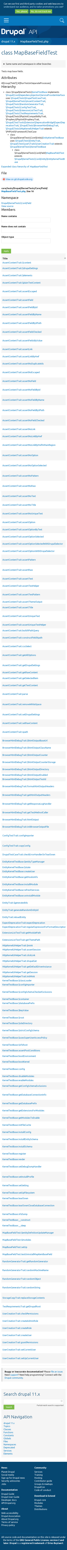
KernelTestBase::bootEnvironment (19, 1056)
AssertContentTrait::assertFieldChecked (21, 332)
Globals (7, 1438)
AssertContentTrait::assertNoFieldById (21, 389)
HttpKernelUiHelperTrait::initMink (18, 976)
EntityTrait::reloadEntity (14, 917)
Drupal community (14, 1378)
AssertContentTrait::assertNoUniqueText (22, 513)
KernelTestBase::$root (13, 1017)
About (4, 1509)
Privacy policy (8, 1525)
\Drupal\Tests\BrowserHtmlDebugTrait (39, 125)
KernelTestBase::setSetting (15, 1185)
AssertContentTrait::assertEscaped (19, 291)
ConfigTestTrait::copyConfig (16, 845)
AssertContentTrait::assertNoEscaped (21, 372)
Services (8, 1450)
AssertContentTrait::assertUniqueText (21, 616)
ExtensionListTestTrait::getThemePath (21, 940)
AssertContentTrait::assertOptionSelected (23, 536)
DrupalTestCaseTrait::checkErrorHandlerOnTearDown (28, 854)
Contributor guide (43, 1481)
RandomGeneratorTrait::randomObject (21, 1279)
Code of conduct (42, 1490)
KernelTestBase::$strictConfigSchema (20, 1030)
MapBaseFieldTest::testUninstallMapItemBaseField (27, 1254)
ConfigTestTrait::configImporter (18, 835)
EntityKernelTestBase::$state (16, 867)
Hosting (38, 1478)
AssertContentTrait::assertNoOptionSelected (24, 465)
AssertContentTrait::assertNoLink (18, 429)
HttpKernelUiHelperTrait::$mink (17, 945)
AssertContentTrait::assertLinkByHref (20, 356)
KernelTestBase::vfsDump (14, 1214)
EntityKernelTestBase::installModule (20, 884)
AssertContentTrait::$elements (17, 275)
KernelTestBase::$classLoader (17, 980)
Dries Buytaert (55, 1543)
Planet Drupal (8, 1472)
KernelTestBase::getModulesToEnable (21, 1118)
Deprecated (9, 1447)
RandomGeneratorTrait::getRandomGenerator (25, 1261)
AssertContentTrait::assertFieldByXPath (21, 323)
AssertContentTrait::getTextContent (20, 685)
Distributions (40, 1509)
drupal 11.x (8, 41)
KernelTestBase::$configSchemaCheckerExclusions (27, 992)
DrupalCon (39, 1487)
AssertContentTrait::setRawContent (20, 723)
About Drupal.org (9, 1519)
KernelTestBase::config (13, 1069)
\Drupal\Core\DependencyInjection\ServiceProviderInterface (35, 95)
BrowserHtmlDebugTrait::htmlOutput (20, 819)
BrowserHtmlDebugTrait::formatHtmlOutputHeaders (28, 786)
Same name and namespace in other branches (28, 64)
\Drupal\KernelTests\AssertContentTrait (25, 101)
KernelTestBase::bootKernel (15, 1061)
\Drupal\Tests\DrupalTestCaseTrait (28, 98)
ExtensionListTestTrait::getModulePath (21, 932)
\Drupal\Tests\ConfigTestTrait (21, 107)
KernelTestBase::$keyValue (15, 1010)
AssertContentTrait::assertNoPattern (20, 476)
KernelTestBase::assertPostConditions (21, 1050)
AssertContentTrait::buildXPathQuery (20, 630)
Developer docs (9, 1500)
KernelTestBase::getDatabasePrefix (19, 1103)
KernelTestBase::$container (15, 999)
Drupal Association (10, 1516)
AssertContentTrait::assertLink (17, 349)
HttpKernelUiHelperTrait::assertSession (21, 949)
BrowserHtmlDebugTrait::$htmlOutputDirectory (25, 769)
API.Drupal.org (8, 1503)
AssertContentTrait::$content (16, 262)
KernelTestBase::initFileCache (16, 1125)
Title (34, 258)
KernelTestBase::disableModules (18, 1076)
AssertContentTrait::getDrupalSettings (21, 665)
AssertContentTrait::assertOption (18, 522)
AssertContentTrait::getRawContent (20, 672)
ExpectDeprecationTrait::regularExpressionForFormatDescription (34, 927)
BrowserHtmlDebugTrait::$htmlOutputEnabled (25, 775)
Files (6, 1441)
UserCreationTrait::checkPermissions (20, 1313)
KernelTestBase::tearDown (15, 1198)
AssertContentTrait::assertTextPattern (21, 594)
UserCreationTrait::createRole (17, 1328)
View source (7, 206)
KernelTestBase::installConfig (16, 1132)
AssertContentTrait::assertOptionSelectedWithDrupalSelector (32, 544)
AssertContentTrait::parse (15, 694)
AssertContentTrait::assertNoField (19, 381)
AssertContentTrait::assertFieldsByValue (22, 340)
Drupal (13, 1543)
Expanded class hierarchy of (24, 166)
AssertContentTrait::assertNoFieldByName (23, 400)
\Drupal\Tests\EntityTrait (27, 140)
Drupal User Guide (10, 1497)
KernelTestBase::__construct (16, 1220)
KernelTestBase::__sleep (14, 1225)
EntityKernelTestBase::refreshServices (20, 890)
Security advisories (10, 1481)
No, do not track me (41, 11)
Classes (7, 1429)
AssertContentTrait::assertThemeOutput (22, 602)
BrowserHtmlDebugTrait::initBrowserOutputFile (25, 827)
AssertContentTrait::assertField (17, 300)
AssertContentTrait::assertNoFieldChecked (23, 420)
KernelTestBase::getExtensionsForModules (23, 1110)
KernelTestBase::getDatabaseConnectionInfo (24, 1094)
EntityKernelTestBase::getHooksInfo (20, 877)
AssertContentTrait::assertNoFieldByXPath (23, 410)
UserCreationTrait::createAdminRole (20, 1321)
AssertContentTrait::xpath (15, 732)
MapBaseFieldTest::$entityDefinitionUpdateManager (28, 1232)
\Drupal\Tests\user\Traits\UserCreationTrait (32, 144)
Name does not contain (13, 226)
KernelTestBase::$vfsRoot (15, 1045)
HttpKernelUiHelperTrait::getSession (20, 972)
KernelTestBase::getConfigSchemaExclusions (24, 1086)
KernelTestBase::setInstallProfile (18, 1177)
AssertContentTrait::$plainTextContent (21, 282)
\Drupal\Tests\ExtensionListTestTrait (24, 110)
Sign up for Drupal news (13, 1478)
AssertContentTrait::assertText (17, 578)
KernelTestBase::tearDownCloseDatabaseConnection (28, 1205)
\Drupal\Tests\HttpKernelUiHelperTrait (25, 128)
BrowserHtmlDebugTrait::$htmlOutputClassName (26, 747)
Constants (9, 1435)
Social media (7, 1475)
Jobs (3, 1484)
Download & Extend (44, 1496)
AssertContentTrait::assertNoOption (20, 455)
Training (38, 1475)
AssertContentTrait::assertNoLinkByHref (22, 436)
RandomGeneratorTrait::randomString (21, 1287)
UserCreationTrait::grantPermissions (20, 1342)
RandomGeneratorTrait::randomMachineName (25, 1270)
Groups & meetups (43, 1484)
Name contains (9, 216)
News (4, 1467)
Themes (38, 1506)
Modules (38, 1503)
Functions (8, 1432)
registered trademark (32, 1543)
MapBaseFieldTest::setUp (14, 1247)
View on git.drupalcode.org (19, 179)
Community (40, 1467)
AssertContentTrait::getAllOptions (19, 655)
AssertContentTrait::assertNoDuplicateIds (23, 363)
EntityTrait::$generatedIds (15, 902)
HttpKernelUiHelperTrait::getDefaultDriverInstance (26, 966)
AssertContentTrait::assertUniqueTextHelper (24, 624)
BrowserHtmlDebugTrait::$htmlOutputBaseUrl (24, 740)
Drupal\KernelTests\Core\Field (16, 203)
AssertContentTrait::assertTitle (17, 607)
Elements (8, 1453)
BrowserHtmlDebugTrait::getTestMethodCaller (25, 812)
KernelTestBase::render (13, 1159)
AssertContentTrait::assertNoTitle (19, 505)
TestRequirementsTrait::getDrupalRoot (21, 1306)
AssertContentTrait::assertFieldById (20, 307)
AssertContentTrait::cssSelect (17, 646)
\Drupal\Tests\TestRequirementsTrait (24, 113)
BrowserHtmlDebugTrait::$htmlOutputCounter (25, 755)
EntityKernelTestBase (53, 137)
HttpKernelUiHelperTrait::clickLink (18, 955)
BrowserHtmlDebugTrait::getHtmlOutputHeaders (26, 795)
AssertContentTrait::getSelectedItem (20, 678)
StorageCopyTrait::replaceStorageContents (23, 1298)
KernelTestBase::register (14, 1153)
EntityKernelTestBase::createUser (18, 871)
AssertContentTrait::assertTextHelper (20, 586)
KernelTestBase (39, 92)
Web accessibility (9, 1513)
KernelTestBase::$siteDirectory (17, 1023)
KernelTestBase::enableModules (18, 1080)
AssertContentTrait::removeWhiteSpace (21, 704)
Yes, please (21, 11)
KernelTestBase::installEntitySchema (20, 1139)
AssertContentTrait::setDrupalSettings (21, 714)
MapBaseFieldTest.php (34, 41)
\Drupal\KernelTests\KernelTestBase (28, 147)
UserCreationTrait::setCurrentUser (19, 1349)
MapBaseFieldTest (55, 153)
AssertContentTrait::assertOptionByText (22, 529)
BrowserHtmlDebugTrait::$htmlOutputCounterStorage (29, 762)
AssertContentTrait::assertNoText (19, 496)
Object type (7, 237)
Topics (7, 1426)
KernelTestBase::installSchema (17, 1146)
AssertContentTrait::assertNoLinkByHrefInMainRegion (29, 445)
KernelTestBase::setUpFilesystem (18, 1192)
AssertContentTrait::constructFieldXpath (22, 637)
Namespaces (10, 1444)
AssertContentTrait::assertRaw (17, 570)
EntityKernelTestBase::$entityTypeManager (23, 861)
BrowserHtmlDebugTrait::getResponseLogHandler (26, 804)
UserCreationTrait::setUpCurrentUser (20, 1358)
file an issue (56, 1371)
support (14, 1375)
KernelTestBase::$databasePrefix (18, 1003)
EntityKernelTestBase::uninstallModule (21, 895)
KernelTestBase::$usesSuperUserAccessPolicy (24, 1037)
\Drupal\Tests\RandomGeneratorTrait (24, 104)
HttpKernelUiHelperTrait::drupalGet (19, 961)
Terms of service (9, 1522)
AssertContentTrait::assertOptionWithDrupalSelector (28, 551)
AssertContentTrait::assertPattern (19, 559)
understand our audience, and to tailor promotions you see (33, 6)
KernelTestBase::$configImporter (18, 984)
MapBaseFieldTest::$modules (16, 1240)
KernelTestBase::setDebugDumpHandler (21, 1166)
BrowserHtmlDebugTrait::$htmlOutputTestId (24, 779)
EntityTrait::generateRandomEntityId (20, 910)
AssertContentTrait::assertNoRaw (19, 486)
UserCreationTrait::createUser (17, 1335)
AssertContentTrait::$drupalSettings (20, 268)
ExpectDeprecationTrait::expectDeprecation (23, 923)
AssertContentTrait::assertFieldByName (21, 314)
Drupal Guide (7, 1494)
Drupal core (40, 1500)
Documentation (9, 1490)
